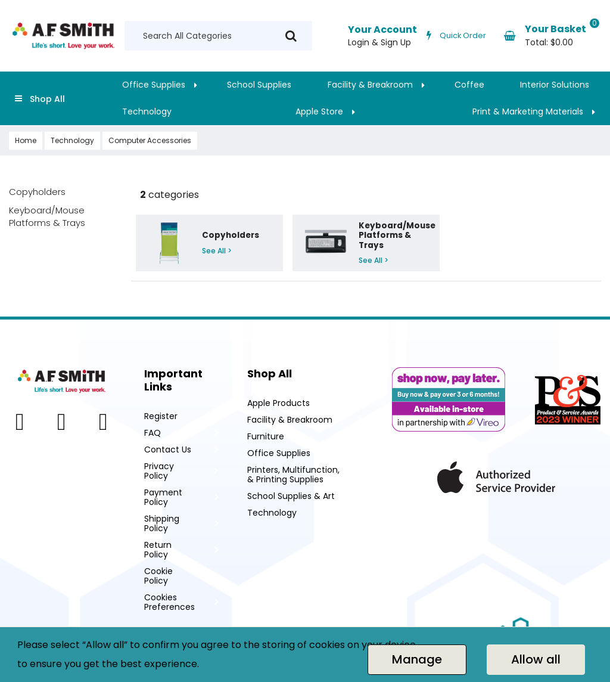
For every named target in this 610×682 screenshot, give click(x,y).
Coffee (469, 85)
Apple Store (319, 111)
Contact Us (167, 449)
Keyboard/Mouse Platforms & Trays (47, 216)
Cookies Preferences (169, 602)
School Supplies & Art (291, 496)
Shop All (47, 99)
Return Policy (158, 549)
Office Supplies (153, 85)
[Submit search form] (291, 36)
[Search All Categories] (218, 36)
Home (25, 140)
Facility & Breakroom (370, 85)
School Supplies (259, 85)
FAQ (152, 433)
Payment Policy (163, 497)
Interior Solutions (554, 85)
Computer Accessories (149, 140)
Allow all (536, 659)
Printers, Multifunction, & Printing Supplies (293, 474)
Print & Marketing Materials (527, 111)
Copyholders (37, 191)
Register (161, 416)
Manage (417, 659)
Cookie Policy (158, 575)
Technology (147, 111)
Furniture (265, 436)
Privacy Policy (159, 470)
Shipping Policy (161, 523)
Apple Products (278, 403)
